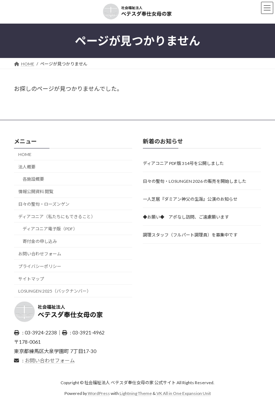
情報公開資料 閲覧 (35, 191)
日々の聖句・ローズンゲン (43, 204)
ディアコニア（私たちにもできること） (56, 216)
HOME (25, 154)
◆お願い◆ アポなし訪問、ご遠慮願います (186, 217)
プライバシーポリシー (39, 266)
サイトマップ (31, 278)
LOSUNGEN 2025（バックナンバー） (54, 291)
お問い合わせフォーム (39, 253)
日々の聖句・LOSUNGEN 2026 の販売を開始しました (194, 181)
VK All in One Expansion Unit (183, 393)
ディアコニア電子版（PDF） (50, 228)
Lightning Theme (136, 393)
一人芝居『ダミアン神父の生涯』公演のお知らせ (190, 199)
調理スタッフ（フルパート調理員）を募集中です (190, 235)
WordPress (99, 393)
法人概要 (26, 166)
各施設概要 (33, 179)
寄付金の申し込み (40, 241)
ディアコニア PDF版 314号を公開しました (183, 163)
